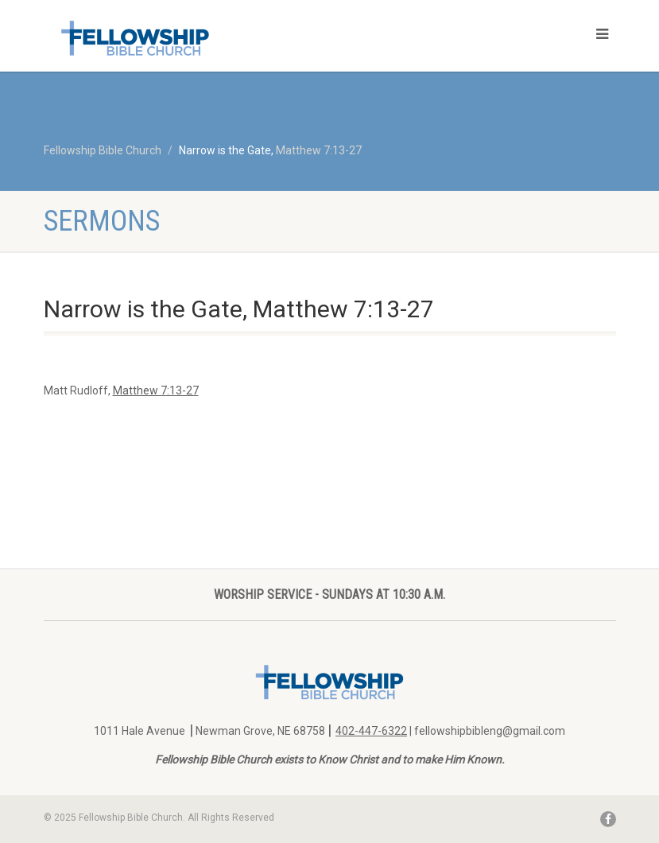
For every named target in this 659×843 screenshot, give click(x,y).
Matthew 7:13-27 (319, 150)
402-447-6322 (371, 731)
